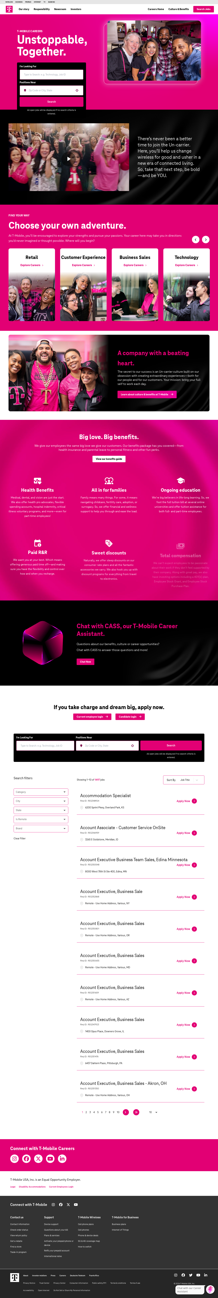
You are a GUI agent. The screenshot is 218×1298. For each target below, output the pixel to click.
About (25, 1275)
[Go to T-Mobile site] (9, 9)
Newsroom (60, 9)
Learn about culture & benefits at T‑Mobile (147, 400)
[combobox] (50, 90)
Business (18, 2)
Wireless (9, 2)
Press (53, 1275)
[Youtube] (50, 1159)
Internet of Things (120, 1230)
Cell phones (83, 1230)
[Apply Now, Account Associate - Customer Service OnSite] (186, 833)
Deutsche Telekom (77, 1275)
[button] (77, 90)
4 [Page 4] (94, 1112)
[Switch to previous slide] (195, 239)
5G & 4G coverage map (89, 1241)
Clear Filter (20, 838)
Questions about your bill (56, 1230)
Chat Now (85, 661)
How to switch (84, 1246)
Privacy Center (59, 1283)
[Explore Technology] (186, 265)
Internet (37, 2)
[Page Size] (151, 1112)
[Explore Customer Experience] (83, 265)
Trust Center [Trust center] (44, 1283)
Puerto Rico (94, 1275)
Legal (12, 1186)
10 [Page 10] (118, 1112)
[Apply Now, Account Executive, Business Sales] (186, 929)
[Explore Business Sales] (135, 265)
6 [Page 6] (102, 1112)
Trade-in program (18, 1252)
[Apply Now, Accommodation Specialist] (186, 801)
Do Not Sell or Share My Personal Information (71, 1290)
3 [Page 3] (90, 1112)
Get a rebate (16, 1241)
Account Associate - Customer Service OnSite (122, 827)
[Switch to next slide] (205, 239)
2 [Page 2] (86, 1112)
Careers (62, 1275)
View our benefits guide (109, 464)
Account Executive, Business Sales (112, 923)
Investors (76, 9)
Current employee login (92, 716)
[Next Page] (126, 1112)
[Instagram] (14, 1159)
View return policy (18, 1235)
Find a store (15, 1246)
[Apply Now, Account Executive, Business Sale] (186, 897)
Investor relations (39, 1275)
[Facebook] (26, 1159)
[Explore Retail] (31, 265)
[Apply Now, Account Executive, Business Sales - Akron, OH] (186, 1089)
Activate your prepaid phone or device (58, 1243)
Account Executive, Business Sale (111, 891)
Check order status (19, 1230)
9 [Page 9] (113, 1112)
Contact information (19, 1224)
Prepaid (28, 2)
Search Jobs (204, 9)
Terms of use (135, 1283)
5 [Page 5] (98, 1112)
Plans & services (51, 1235)
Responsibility (42, 9)
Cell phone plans (86, 1224)
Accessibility (28, 1290)
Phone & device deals (88, 1235)
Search (51, 102)
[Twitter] (38, 1159)
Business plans (119, 1224)
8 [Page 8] (109, 1112)
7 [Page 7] (105, 1112)
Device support (51, 1224)
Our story (24, 9)
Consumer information (79, 1283)
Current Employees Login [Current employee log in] (61, 1186)
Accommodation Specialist (105, 795)
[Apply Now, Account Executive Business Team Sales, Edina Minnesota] (186, 865)
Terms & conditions (118, 1283)
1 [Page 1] (82, 1112)
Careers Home (156, 9)
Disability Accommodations (32, 1186)
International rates (53, 1256)
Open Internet (43, 1290)
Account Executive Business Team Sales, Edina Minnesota (134, 859)
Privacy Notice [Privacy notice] (29, 1283)
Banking (51, 2)
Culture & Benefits (178, 9)
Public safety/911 (99, 1283)
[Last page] (136, 1112)
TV (44, 2)
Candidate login (130, 716)
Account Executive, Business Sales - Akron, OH (123, 1083)
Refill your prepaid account (56, 1250)
